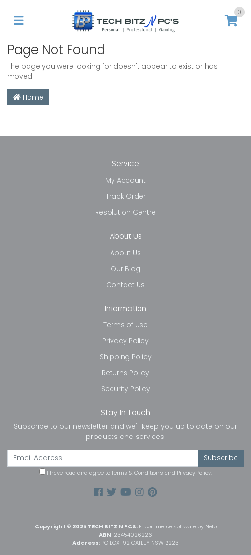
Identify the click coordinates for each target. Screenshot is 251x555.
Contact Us (125, 285)
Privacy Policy (125, 341)
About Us (125, 253)
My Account (125, 180)
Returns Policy (125, 373)
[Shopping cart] (231, 21)
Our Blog (125, 269)
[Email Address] (102, 458)
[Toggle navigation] (18, 21)
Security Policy (125, 389)
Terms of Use (125, 325)
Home (28, 97)
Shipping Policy (126, 357)
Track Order (126, 196)
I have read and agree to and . (125, 472)
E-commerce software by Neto (178, 526)
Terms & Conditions (137, 473)
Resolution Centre (125, 212)
